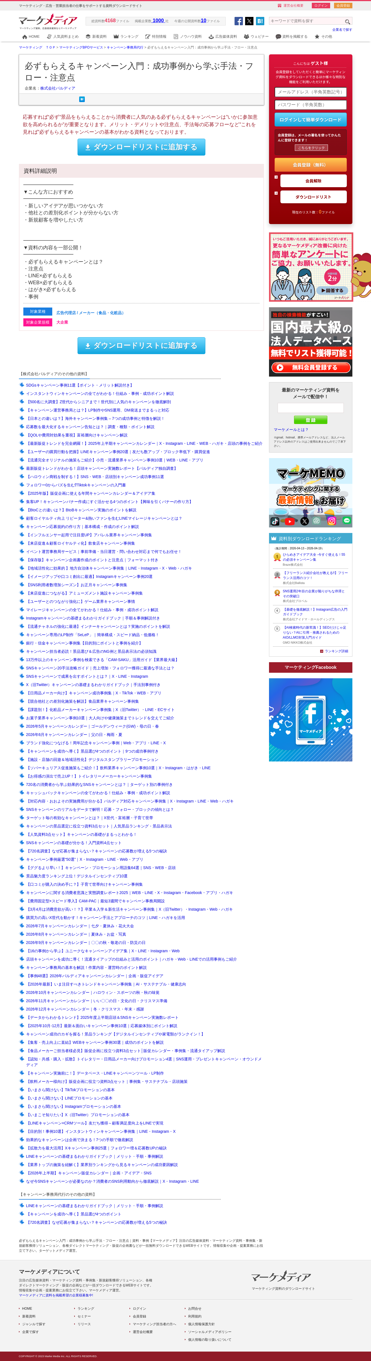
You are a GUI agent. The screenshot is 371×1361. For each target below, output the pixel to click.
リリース (84, 1324)
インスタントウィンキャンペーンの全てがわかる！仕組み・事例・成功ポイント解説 (100, 393)
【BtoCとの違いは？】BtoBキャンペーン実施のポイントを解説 (81, 510)
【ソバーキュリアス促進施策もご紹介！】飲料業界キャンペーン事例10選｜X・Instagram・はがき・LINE (118, 768)
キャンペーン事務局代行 (125, 47)
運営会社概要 (293, 5)
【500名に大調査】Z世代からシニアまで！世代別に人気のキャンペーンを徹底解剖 (98, 402)
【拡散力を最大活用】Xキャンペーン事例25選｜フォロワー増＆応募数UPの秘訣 (96, 1148)
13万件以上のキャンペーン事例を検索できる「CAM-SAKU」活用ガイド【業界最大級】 (102, 659)
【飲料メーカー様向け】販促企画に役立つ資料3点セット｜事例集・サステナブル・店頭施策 (107, 1081)
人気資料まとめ (66, 36)
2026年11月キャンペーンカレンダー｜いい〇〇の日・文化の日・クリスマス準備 (97, 1001)
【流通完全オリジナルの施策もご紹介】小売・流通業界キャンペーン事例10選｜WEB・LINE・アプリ (115, 460)
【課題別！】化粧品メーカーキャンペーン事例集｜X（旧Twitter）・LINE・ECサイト (100, 709)
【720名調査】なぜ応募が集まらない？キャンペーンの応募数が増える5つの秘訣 (96, 851)
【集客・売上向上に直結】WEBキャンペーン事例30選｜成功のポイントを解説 (95, 1042)
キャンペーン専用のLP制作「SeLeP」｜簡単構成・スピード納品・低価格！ (92, 635)
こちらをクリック (311, 147)
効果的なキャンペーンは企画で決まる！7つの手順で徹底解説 (79, 1139)
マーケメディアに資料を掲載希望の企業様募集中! (56, 1295)
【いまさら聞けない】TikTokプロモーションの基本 (70, 1090)
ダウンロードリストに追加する (141, 147)
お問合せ (194, 1309)
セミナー (84, 1316)
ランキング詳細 (336, 651)
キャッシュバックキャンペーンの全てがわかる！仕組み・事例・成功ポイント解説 (98, 793)
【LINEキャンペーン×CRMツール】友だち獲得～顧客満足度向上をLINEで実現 (94, 1123)
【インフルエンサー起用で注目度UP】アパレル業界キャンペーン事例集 (89, 535)
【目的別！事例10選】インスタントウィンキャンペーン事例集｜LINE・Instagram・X (101, 1131)
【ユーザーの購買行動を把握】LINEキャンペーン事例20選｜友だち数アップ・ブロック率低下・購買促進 (118, 452)
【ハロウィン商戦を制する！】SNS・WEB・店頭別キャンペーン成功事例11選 (95, 476)
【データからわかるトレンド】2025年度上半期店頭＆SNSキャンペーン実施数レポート (102, 1017)
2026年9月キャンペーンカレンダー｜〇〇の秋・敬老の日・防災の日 (86, 942)
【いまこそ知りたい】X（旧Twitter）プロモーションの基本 (78, 1115)
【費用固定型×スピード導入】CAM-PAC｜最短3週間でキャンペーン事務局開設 (95, 901)
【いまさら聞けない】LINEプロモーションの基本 (69, 1098)
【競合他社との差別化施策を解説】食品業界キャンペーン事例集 (82, 701)
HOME (34, 36)
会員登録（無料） (310, 164)
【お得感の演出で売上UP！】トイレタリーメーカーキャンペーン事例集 (89, 776)
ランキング (129, 36)
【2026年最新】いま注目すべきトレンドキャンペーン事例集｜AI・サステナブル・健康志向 (106, 984)
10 (203, 20)
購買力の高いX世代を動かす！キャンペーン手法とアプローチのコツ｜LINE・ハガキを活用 (105, 917)
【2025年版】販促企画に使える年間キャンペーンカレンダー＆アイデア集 (90, 493)
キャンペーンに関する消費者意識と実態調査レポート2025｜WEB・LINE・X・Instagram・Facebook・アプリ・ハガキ (129, 892)
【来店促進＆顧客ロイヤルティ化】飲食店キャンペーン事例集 (80, 543)
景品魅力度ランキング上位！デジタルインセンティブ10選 (77, 876)
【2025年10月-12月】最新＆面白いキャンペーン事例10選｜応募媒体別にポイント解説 (102, 1026)
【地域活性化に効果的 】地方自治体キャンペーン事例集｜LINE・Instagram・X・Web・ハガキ (109, 568)
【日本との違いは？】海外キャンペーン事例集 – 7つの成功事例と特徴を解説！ (95, 418)
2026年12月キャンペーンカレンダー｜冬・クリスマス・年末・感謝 (85, 1009)
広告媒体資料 (226, 36)
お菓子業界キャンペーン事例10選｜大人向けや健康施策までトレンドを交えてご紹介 (100, 718)
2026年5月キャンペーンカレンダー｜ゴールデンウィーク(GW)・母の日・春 (92, 726)
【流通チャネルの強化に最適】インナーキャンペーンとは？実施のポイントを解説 (98, 626)
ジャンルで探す (34, 1324)
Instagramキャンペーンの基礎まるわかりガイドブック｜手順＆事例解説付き (93, 618)
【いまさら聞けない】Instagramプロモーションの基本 (73, 1106)
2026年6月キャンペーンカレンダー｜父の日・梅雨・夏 (74, 734)
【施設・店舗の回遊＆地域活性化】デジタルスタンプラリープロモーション (92, 759)
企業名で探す (342, 30)
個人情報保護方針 (201, 1324)
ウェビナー (260, 36)
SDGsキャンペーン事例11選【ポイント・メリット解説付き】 (80, 385)
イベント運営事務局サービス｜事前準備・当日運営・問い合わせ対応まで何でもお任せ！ (104, 551)
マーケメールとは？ (291, 429)
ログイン (321, 5)
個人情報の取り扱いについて (209, 1340)
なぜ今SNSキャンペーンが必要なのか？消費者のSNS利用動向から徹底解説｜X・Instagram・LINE (112, 1181)
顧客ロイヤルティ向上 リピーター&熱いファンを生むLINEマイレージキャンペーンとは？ (104, 518)
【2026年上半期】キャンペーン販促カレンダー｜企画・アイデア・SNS (89, 1173)
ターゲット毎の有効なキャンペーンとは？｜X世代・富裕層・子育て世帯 (89, 818)
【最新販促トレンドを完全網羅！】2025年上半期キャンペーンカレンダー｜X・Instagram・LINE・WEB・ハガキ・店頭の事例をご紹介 (144, 443)
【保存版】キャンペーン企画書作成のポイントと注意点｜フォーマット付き (92, 560)
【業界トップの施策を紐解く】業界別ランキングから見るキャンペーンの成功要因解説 (102, 1164)
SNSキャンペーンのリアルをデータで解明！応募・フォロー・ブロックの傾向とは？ (100, 809)
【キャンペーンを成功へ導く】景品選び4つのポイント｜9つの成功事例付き (92, 751)
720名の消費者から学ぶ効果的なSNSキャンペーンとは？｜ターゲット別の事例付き (99, 784)
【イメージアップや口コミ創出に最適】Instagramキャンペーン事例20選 (89, 576)
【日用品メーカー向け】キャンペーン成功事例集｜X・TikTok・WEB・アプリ (93, 693)
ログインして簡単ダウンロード (311, 119)
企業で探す (30, 1332)
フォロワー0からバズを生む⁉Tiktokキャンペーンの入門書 (76, 485)
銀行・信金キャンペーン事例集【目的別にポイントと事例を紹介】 (84, 643)
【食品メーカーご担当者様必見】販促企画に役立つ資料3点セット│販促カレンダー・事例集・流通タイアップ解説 (125, 1050)
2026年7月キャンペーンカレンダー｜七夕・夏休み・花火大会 (80, 926)
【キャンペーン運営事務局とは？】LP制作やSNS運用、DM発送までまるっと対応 (98, 410)
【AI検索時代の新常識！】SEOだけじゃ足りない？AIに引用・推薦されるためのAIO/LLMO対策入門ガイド (314, 632)
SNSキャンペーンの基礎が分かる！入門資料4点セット (74, 843)
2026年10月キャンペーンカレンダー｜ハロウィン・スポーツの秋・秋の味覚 (93, 992)
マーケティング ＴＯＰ (37, 47)
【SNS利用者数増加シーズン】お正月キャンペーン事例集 (77, 585)
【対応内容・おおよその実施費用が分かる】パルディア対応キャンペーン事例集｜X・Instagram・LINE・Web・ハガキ (130, 801)
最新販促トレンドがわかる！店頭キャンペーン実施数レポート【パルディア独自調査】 (102, 468)
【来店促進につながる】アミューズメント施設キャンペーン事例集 (84, 593)
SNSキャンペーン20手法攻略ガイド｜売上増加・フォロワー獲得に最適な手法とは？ (100, 668)
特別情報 (159, 36)
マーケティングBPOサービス (81, 47)
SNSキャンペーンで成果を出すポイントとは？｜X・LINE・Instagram (87, 676)
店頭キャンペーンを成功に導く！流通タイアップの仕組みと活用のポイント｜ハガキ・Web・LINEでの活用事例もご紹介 (131, 959)
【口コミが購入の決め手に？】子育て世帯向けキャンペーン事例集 (84, 884)
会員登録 (343, 5)
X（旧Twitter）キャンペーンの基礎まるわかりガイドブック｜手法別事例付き (93, 684)
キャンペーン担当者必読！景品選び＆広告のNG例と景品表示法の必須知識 (91, 651)
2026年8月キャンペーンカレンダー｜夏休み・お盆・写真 (76, 934)
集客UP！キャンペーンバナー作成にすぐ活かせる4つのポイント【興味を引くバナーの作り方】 (109, 501)
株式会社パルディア (57, 88)
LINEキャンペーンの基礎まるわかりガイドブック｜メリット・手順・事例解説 (94, 1156)
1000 (158, 20)
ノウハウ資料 (191, 36)
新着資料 (99, 36)
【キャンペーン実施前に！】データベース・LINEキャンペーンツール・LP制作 (95, 1073)
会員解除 (313, 181)
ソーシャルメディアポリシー (209, 1332)
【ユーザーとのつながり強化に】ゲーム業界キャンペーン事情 (80, 601)
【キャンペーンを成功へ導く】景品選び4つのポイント (74, 1214)
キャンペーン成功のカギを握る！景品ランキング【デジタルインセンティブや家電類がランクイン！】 (115, 1034)
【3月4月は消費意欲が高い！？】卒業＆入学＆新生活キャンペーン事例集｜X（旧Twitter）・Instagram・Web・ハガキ (129, 909)
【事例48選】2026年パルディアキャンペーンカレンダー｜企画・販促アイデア (95, 976)
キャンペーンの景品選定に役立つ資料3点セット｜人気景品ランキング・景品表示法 (99, 826)
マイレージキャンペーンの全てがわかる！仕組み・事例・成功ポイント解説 (92, 610)
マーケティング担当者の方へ (154, 1324)
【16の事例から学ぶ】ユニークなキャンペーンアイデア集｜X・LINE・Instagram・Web (103, 951)
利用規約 (194, 1316)
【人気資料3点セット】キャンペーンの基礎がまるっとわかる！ (81, 834)
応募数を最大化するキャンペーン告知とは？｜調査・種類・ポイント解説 (90, 427)
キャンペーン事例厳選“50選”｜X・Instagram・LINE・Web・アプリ (84, 859)
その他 (326, 36)
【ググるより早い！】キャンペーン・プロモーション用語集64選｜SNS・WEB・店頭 (101, 867)
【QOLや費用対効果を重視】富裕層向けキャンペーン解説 (77, 435)
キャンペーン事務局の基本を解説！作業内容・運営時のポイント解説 (86, 967)
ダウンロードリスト (313, 197)
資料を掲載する (295, 36)
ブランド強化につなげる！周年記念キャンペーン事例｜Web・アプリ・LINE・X (96, 743)
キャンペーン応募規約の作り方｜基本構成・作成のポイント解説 (82, 526)
